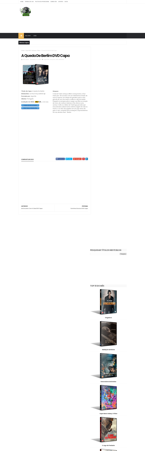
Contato (60, 1)
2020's (115, 393)
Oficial (96, 409)
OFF (117, 406)
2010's (105, 393)
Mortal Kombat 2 (109, 322)
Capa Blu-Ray (98, 400)
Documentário (109, 403)
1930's (95, 390)
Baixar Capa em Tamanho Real (30, 108)
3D (103, 396)
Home (21, 1)
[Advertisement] (93, 18)
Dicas (66, 1)
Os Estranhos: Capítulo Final (110, 382)
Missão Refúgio (110, 352)
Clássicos (97, 403)
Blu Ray (28, 36)
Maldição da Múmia (109, 143)
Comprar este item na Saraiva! (30, 105)
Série (115, 409)
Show (95, 413)
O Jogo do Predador (109, 233)
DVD (35, 36)
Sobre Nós (53, 1)
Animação (112, 396)
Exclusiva (34, 50)
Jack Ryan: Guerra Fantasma (110, 262)
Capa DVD (28, 50)
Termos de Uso (29, 1)
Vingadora (109, 113)
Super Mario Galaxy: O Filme (110, 203)
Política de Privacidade (42, 1)
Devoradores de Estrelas (110, 173)
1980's (104, 390)
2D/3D (95, 396)
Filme (38, 50)
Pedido (106, 409)
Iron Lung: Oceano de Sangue (110, 292)
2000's (96, 393)
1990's (112, 390)
